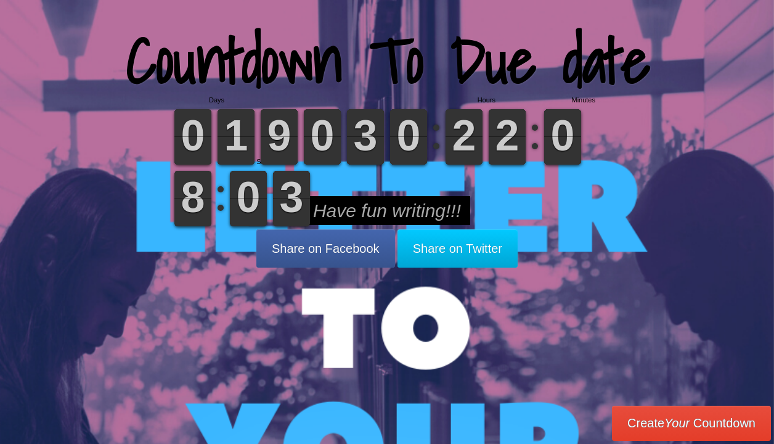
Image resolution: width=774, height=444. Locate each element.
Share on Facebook (326, 248)
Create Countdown (691, 423)
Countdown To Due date (387, 61)
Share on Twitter (457, 248)
